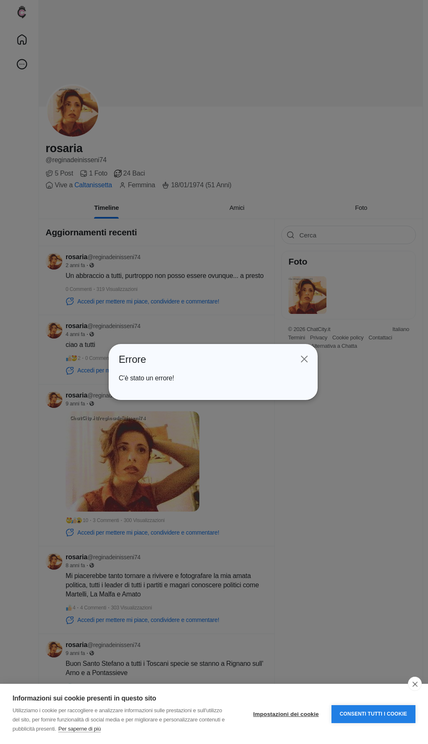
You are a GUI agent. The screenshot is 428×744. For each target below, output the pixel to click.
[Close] (304, 359)
